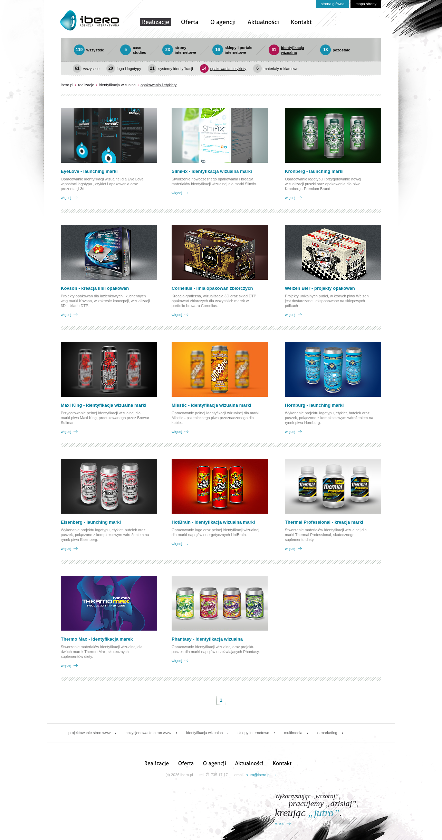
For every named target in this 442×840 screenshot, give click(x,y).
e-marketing (327, 733)
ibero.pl (67, 85)
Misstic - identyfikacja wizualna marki (211, 405)
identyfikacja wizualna (117, 85)
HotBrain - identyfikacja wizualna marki (213, 522)
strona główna (333, 4)
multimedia (293, 733)
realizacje (86, 85)
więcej (66, 198)
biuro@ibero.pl (258, 775)
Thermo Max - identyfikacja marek (97, 639)
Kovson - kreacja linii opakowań (95, 288)
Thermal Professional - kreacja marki (324, 522)
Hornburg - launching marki (314, 405)
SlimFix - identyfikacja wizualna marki (212, 171)
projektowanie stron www (89, 733)
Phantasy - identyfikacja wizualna (207, 639)
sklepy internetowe (253, 733)
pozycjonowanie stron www (148, 733)
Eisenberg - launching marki (91, 522)
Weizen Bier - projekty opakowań (320, 288)
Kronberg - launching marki (314, 171)
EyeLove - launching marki (89, 171)
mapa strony (365, 4)
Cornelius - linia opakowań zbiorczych (212, 288)
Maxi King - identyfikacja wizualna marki (103, 405)
